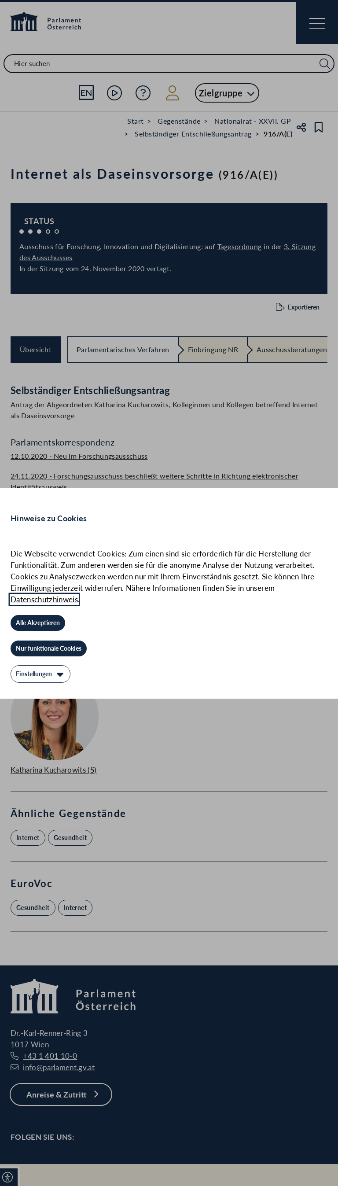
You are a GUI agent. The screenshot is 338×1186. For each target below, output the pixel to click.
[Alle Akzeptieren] (38, 623)
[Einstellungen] (40, 674)
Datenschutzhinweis (44, 599)
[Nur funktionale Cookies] (49, 648)
